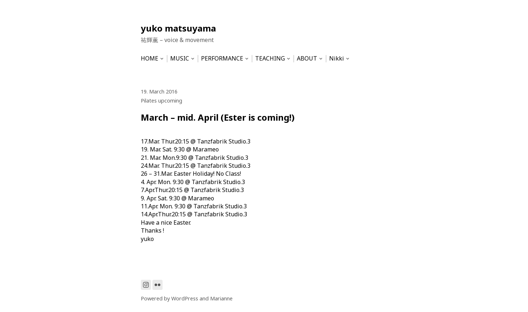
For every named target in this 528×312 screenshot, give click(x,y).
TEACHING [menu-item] (270, 58)
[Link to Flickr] (157, 285)
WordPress (184, 298)
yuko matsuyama (178, 28)
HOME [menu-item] (149, 58)
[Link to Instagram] (146, 285)
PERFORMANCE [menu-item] (222, 58)
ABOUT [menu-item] (307, 58)
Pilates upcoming (161, 100)
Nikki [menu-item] (336, 58)
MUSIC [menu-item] (179, 58)
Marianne (221, 298)
